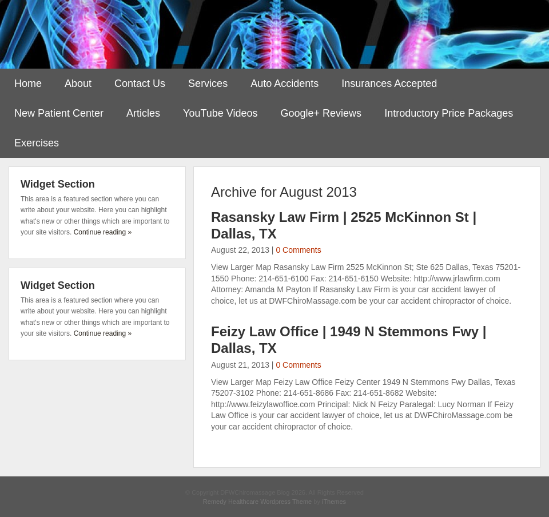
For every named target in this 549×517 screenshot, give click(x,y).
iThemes (334, 501)
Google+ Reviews (321, 113)
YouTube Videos (220, 113)
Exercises (36, 143)
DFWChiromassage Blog (274, 34)
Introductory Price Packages (448, 113)
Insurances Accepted (389, 83)
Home (28, 83)
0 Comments (298, 249)
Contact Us (139, 83)
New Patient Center (59, 113)
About (78, 83)
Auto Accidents (284, 83)
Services (208, 83)
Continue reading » (103, 232)
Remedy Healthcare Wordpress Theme (257, 501)
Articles (143, 113)
